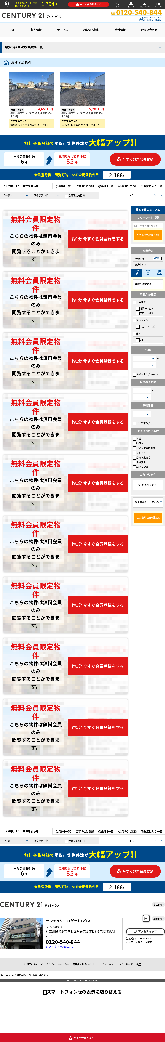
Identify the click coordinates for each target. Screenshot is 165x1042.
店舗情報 (157, 918)
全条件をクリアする (147, 502)
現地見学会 (140, 466)
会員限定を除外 (75, 195)
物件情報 (36, 30)
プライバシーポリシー (58, 964)
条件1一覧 (63, 186)
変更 (157, 258)
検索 (117, 4)
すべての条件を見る (145, 484)
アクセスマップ (145, 931)
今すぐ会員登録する (88, 4)
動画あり (139, 443)
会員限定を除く (143, 457)
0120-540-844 (63, 942)
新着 (137, 438)
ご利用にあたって (33, 964)
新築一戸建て (145, 308)
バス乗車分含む (143, 423)
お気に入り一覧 (151, 186)
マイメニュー (131, 4)
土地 (137, 333)
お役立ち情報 (91, 30)
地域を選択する (143, 284)
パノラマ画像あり (144, 448)
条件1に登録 (84, 186)
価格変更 (139, 462)
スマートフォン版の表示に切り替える (84, 991)
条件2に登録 (127, 186)
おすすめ (139, 452)
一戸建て (139, 302)
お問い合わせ (144, 4)
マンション (140, 320)
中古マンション (146, 326)
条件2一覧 (105, 186)
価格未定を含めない (145, 374)
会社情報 (120, 30)
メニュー (158, 4)
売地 (140, 340)
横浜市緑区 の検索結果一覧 (24, 47)
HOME (7, 4)
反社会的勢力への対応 (84, 964)
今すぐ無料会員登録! (136, 159)
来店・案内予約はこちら (61, 947)
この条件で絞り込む (147, 235)
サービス (62, 30)
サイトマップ (106, 964)
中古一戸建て (145, 313)
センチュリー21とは (128, 964)
